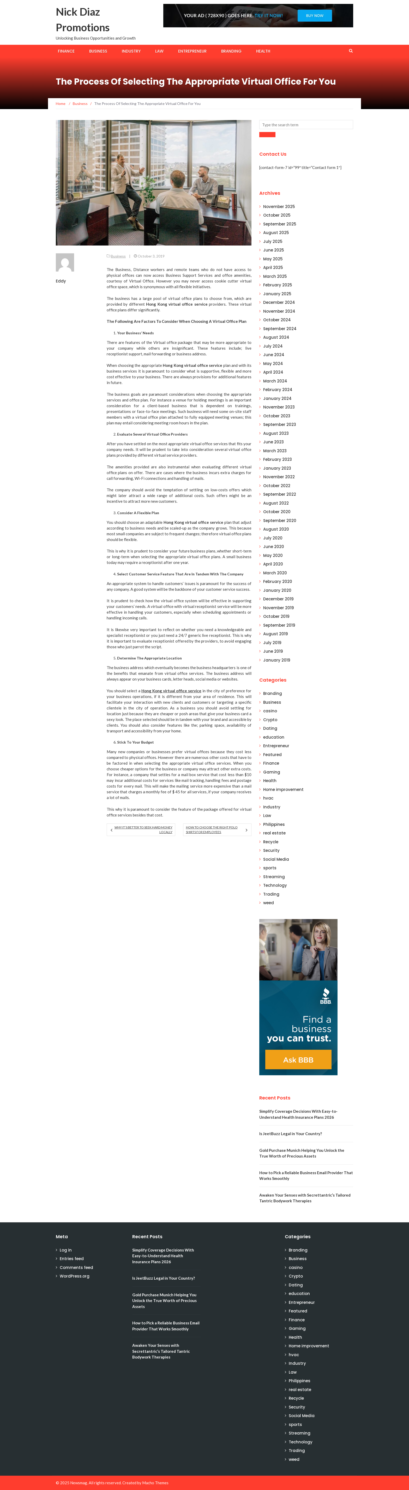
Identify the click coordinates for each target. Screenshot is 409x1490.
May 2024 (273, 363)
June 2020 (273, 546)
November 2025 (279, 206)
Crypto (270, 719)
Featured (272, 754)
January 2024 (277, 398)
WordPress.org (74, 1276)
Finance (66, 51)
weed (268, 903)
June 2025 (273, 250)
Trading (271, 894)
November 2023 (279, 407)
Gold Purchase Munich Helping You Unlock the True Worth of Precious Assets (164, 1300)
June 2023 (273, 442)
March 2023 (275, 451)
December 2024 (279, 302)
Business (98, 51)
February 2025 (277, 285)
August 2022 (276, 503)
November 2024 (279, 311)
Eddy (61, 281)
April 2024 (273, 372)
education (273, 737)
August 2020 (276, 529)
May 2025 (273, 259)
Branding (231, 51)
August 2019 (275, 634)
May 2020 (273, 555)
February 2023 (277, 459)
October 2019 (276, 616)
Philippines (274, 824)
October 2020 (277, 511)
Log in (66, 1250)
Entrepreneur (192, 51)
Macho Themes (155, 1482)
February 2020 (277, 581)
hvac (268, 798)
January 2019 (276, 660)
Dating (270, 728)
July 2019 (272, 642)
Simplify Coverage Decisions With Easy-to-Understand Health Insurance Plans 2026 (163, 1256)
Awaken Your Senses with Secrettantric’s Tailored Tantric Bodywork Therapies (161, 1351)
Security (271, 850)
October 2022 (276, 485)
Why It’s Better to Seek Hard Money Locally (143, 829)
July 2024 (273, 346)
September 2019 (279, 625)
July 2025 (272, 241)
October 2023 (276, 416)
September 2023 (279, 424)
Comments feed (76, 1267)
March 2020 (275, 573)
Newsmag (78, 1482)
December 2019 (278, 599)
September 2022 (279, 494)
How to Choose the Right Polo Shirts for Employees (212, 829)
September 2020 (279, 520)
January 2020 (277, 590)
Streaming (274, 876)
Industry (131, 51)
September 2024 (280, 328)
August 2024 (276, 337)
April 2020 (273, 564)
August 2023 (276, 433)
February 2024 (277, 389)
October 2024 (277, 320)
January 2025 (277, 294)
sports (269, 868)
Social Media (276, 859)
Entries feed (72, 1258)
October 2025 (277, 215)
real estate (274, 833)
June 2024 (273, 354)
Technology (275, 885)
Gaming (271, 772)
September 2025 (279, 224)
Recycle (270, 842)
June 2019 (273, 651)
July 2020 (272, 538)
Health (263, 51)
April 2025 (273, 267)
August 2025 (276, 232)
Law (159, 51)
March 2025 (275, 276)
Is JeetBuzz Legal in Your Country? (290, 1133)
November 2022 (279, 477)
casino (270, 711)
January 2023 (277, 468)
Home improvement (283, 789)
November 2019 (278, 608)
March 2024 (275, 381)
